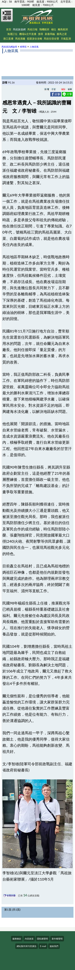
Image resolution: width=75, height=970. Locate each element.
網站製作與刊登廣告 (26, 946)
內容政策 (29, 938)
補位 (53, 29)
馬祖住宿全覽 (51, 38)
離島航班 (63, 29)
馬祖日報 (32, 29)
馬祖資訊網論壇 (9, 46)
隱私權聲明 (42, 938)
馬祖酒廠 (20, 38)
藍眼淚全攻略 (34, 38)
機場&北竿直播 (27, 33)
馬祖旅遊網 (19, 29)
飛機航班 (44, 29)
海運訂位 (12, 33)
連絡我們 (54, 946)
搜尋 (40, 33)
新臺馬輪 (50, 33)
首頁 (8, 29)
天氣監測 (66, 38)
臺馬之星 (62, 33)
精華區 (23, 46)
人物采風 (34, 46)
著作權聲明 (57, 938)
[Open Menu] (7, 17)
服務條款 (16, 938)
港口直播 (8, 38)
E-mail (43, 946)
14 (25, 895)
